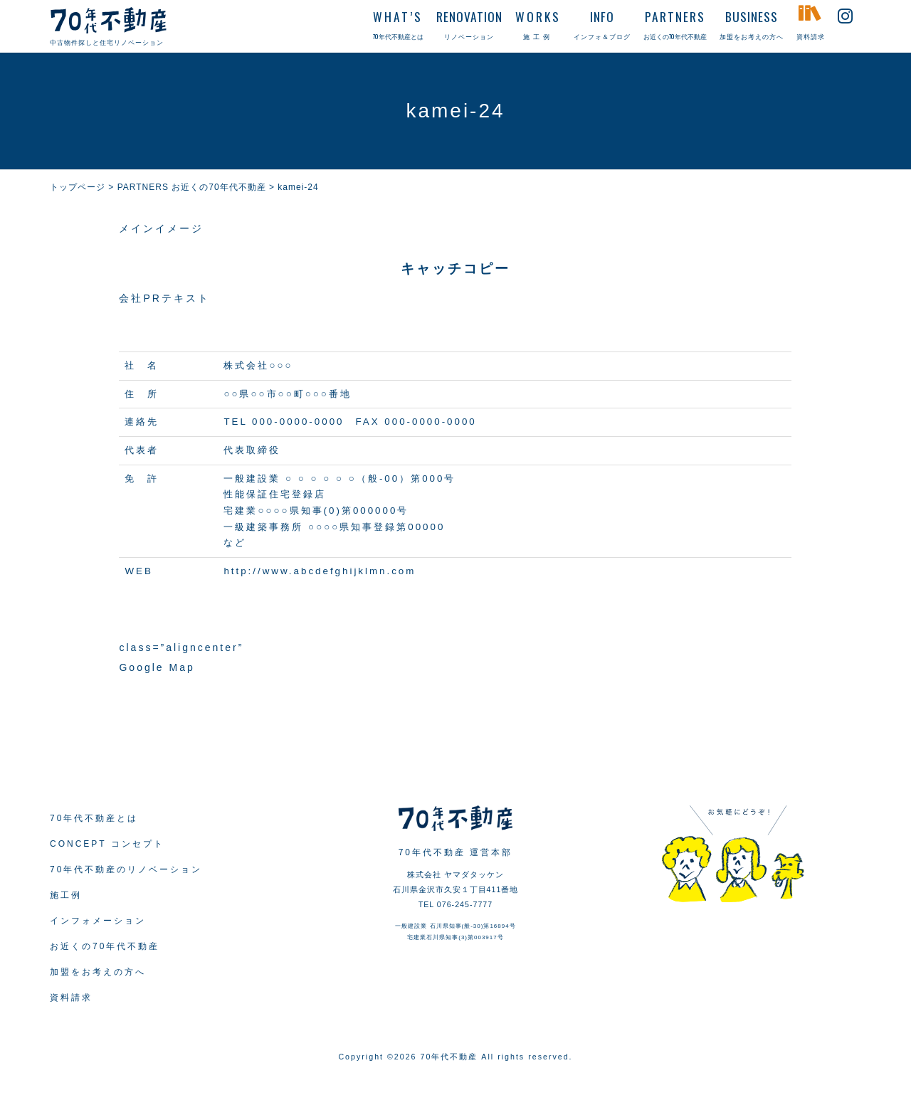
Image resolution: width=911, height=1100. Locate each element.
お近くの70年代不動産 (104, 946)
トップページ (77, 187)
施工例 (66, 895)
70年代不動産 (449, 1056)
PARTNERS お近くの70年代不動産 (191, 187)
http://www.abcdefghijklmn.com (319, 571)
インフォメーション (98, 921)
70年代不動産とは (94, 818)
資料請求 (71, 998)
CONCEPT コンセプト (107, 844)
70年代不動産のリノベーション (126, 869)
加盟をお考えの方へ (98, 972)
